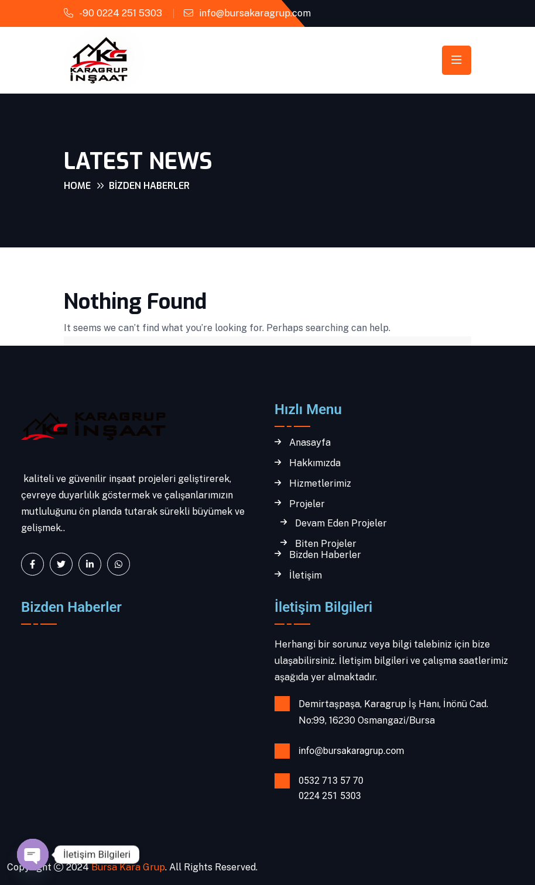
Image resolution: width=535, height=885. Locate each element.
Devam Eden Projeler (341, 523)
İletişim (305, 575)
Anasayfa (310, 443)
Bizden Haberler (325, 555)
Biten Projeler (325, 544)
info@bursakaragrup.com (255, 13)
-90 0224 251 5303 (120, 13)
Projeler (307, 504)
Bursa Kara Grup (127, 867)
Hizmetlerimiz (320, 483)
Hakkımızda (315, 463)
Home (77, 186)
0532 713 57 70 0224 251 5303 (331, 788)
